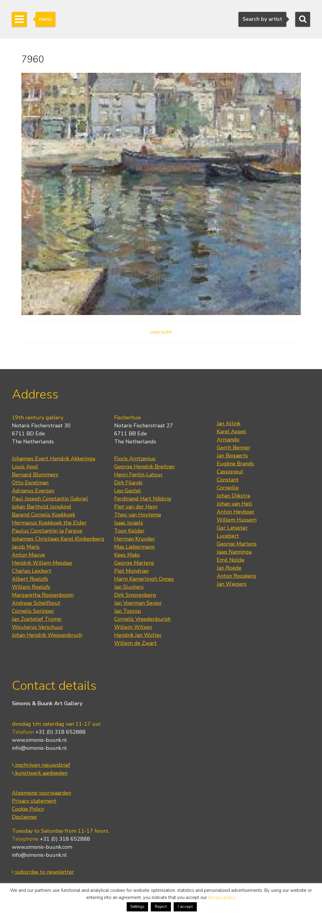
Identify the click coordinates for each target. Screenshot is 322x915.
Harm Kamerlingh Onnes (144, 578)
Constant (228, 479)
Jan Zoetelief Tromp (36, 619)
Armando (228, 439)
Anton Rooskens (236, 575)
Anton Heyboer (236, 511)
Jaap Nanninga (234, 551)
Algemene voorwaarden (41, 792)
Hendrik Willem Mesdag (42, 562)
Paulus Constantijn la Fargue (47, 530)
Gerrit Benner (233, 447)
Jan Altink (229, 423)
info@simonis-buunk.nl (39, 748)
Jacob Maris (26, 546)
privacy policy (221, 897)
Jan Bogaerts (232, 455)
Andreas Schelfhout (36, 603)
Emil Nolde (230, 559)
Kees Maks (127, 554)
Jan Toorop (127, 611)
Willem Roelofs (31, 586)
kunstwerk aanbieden (39, 773)
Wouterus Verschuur (37, 627)
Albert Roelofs (30, 578)
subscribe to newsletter (43, 871)
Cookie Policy (28, 808)
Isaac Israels (128, 522)
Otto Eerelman (30, 482)
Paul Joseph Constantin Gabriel (50, 498)
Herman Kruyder (134, 538)
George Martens (134, 562)
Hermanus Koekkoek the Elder (49, 522)
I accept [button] (185, 906)
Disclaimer (24, 816)
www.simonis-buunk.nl (39, 740)
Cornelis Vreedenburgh (142, 619)
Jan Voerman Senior (138, 603)
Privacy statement (34, 800)
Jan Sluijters (129, 586)
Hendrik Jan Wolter (138, 635)
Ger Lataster (232, 527)
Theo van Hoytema (137, 514)
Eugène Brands (235, 463)
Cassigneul (230, 471)
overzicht (161, 332)
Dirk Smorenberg (135, 595)
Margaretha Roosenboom (43, 595)
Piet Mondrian (131, 570)
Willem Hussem (237, 519)
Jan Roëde (229, 567)
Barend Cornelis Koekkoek (43, 514)
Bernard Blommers (35, 474)
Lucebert (228, 535)
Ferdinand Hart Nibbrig (142, 498)
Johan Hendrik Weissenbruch (47, 635)
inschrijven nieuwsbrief (41, 764)
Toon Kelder (129, 530)
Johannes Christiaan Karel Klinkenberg (58, 538)
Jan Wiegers (231, 584)
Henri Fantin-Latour (138, 474)
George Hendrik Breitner (144, 466)
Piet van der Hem (135, 506)
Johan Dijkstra (233, 495)
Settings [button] (137, 906)
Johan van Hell (234, 503)
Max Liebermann (134, 546)
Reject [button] (161, 906)
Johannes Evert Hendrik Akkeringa (53, 458)
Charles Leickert (31, 570)
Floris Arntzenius (134, 458)
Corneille (228, 487)
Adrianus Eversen (33, 490)
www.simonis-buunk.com (42, 847)
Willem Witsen (133, 627)
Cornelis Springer (33, 611)
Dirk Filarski (128, 482)
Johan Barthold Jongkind (41, 506)
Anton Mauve (28, 554)
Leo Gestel (127, 490)
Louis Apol (25, 466)
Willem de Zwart (135, 643)
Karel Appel (231, 431)
